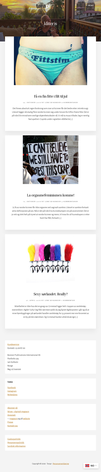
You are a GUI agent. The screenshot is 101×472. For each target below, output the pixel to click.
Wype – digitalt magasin (18, 412)
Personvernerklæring (61, 464)
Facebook (11, 388)
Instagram (11, 391)
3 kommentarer (70, 201)
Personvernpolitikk (15, 443)
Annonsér (11, 415)
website (26, 419)
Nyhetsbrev (12, 395)
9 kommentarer (70, 102)
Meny (91, 5)
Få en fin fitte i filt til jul (50, 96)
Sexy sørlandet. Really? (51, 294)
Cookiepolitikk (13, 439)
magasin (14, 419)
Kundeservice (13, 344)
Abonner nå (12, 408)
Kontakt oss (12, 426)
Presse (10, 422)
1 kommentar (68, 300)
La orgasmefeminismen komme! (50, 195)
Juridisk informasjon (16, 446)
